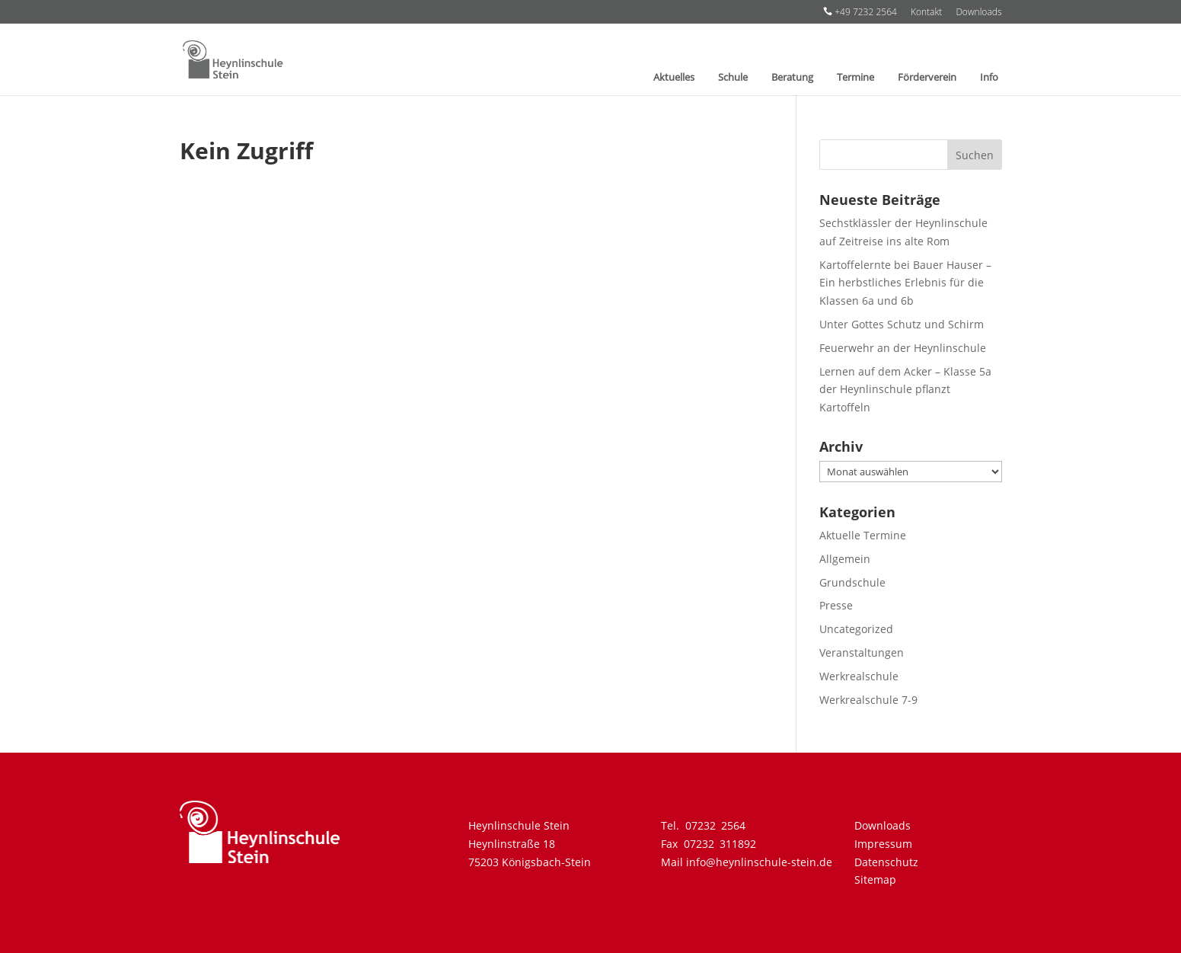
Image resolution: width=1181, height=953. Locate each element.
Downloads (978, 13)
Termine (855, 78)
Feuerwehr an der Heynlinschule (902, 348)
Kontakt (926, 13)
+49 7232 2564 (860, 12)
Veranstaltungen (861, 652)
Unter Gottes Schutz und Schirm (901, 324)
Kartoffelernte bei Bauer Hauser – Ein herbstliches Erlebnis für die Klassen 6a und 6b (905, 283)
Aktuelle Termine (862, 535)
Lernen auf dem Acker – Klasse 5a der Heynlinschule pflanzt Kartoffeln (905, 389)
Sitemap (875, 879)
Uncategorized (856, 629)
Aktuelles (673, 78)
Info (989, 78)
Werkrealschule (859, 676)
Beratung (792, 78)
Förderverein (927, 78)
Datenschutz (886, 862)
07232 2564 (715, 825)
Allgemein (844, 559)
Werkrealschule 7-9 (868, 699)
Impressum (883, 843)
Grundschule (852, 582)
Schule (733, 78)
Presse (836, 605)
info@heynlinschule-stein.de (759, 862)
